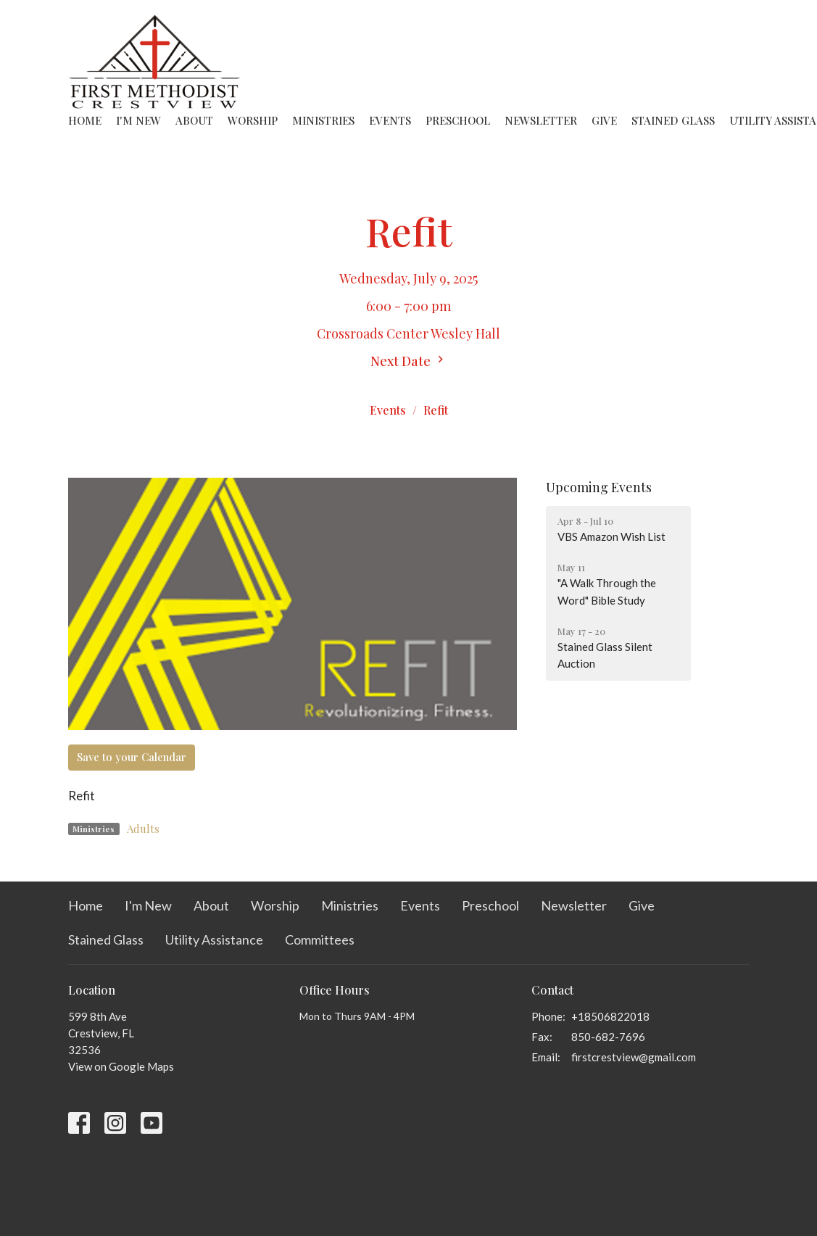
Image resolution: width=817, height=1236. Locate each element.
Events (390, 120)
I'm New (138, 120)
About (194, 120)
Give (604, 120)
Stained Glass (673, 120)
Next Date (408, 361)
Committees (319, 939)
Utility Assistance (214, 939)
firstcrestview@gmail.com (633, 1056)
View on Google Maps (121, 1066)
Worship (253, 120)
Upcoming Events (599, 487)
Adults (143, 828)
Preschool (458, 120)
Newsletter (541, 120)
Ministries (323, 120)
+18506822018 (610, 1016)
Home (84, 120)
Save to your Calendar (131, 757)
